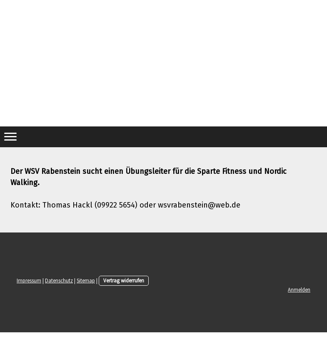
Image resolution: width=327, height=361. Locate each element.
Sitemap (86, 280)
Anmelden (299, 289)
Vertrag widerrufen (123, 280)
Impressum (29, 280)
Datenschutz (59, 280)
